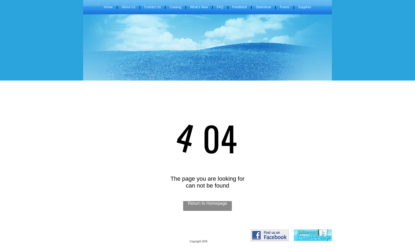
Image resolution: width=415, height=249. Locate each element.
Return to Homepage (207, 203)
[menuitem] (109, 7)
